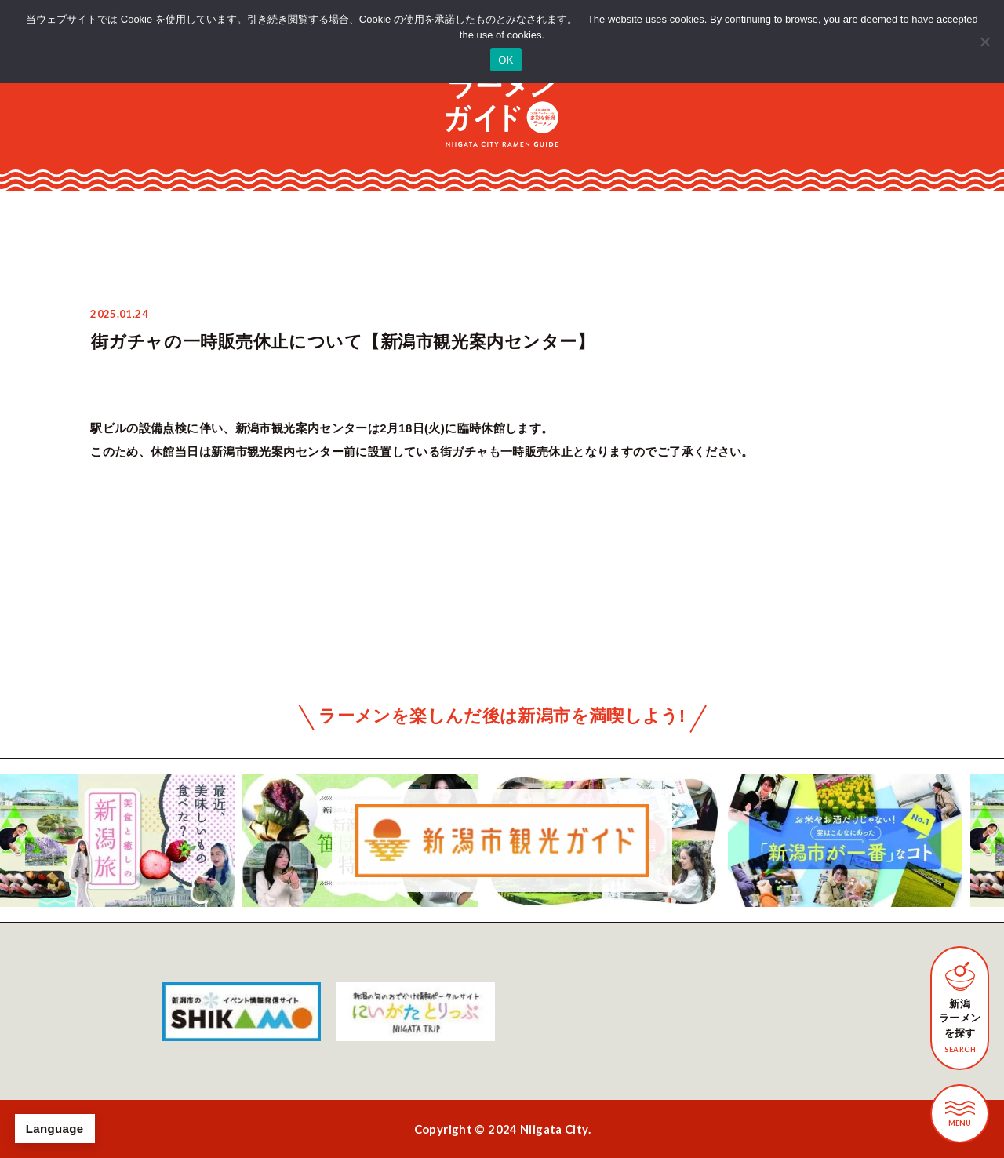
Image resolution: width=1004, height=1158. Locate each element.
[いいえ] (984, 41)
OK (505, 60)
